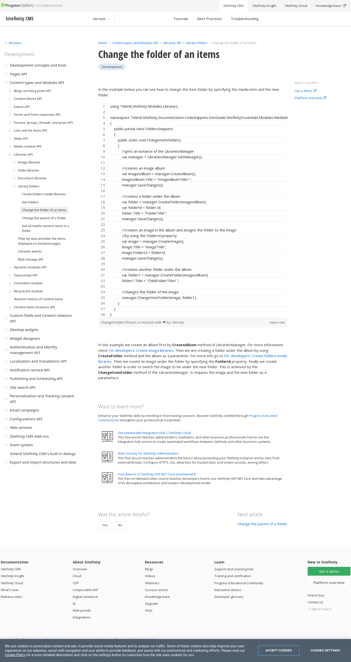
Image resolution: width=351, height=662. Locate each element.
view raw (277, 322)
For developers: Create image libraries (141, 350)
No (120, 525)
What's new (9, 590)
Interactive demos (227, 590)
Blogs (149, 569)
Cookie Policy (15, 655)
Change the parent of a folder (262, 523)
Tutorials (180, 18)
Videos (150, 576)
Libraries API (172, 43)
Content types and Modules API (135, 43)
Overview (80, 569)
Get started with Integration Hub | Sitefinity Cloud (154, 433)
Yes (105, 525)
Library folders (197, 43)
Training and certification (232, 576)
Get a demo (305, 91)
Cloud (77, 576)
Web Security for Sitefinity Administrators (148, 453)
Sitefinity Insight (12, 576)
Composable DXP (85, 590)
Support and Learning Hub (234, 569)
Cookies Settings (325, 650)
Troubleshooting (245, 18)
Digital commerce (85, 596)
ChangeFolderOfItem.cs (121, 322)
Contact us (315, 602)
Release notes (11, 596)
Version (101, 18)
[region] (193, 210)
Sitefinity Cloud (12, 583)
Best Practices (209, 18)
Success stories (156, 590)
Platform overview (310, 98)
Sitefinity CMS (11, 569)
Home (102, 43)
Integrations (82, 617)
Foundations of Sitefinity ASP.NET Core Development (157, 474)
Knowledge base (157, 596)
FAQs (149, 610)
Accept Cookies (279, 650)
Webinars (152, 583)
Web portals (82, 610)
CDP (76, 583)
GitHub (178, 322)
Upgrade (151, 603)
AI (74, 603)
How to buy (316, 595)
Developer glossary (228, 596)
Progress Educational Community (238, 583)
